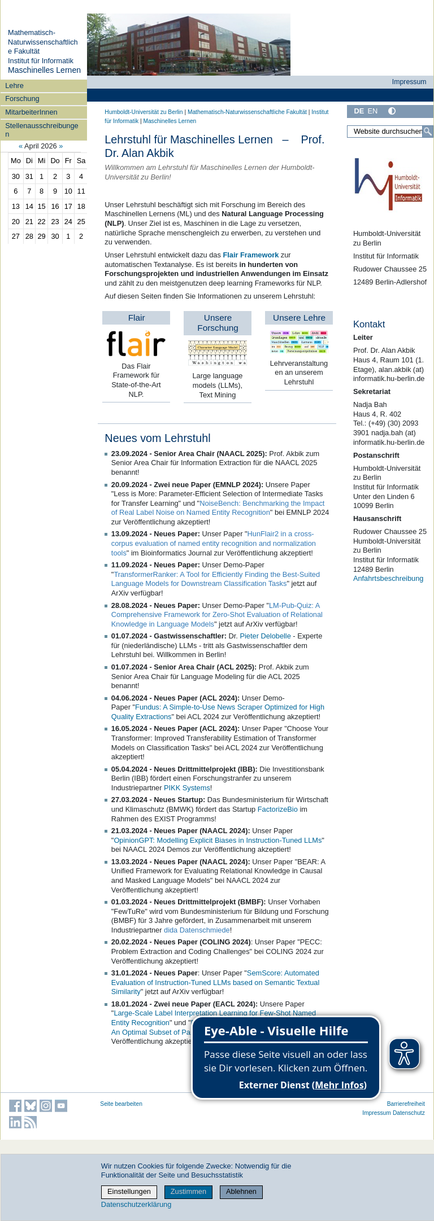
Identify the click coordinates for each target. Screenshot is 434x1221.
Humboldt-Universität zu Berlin (144, 112)
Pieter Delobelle (265, 636)
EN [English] (372, 111)
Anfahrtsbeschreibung (388, 578)
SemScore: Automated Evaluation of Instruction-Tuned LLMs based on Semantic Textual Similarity (215, 982)
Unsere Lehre (299, 317)
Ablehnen (241, 1191)
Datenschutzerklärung (136, 1204)
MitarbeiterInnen (31, 112)
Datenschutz (409, 1113)
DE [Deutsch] (359, 111)
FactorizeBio (278, 809)
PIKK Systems (187, 788)
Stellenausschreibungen (41, 129)
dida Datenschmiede (197, 930)
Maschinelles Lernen (44, 70)
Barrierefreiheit (406, 1104)
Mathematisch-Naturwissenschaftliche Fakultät (43, 41)
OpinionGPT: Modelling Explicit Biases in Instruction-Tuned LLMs (218, 840)
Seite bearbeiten (121, 1104)
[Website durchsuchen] (390, 131)
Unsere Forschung (217, 322)
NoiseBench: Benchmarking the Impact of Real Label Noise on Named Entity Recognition (218, 508)
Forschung (22, 98)
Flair (136, 317)
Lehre (14, 85)
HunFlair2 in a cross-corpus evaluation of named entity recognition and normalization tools (213, 543)
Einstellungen (129, 1191)
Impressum (409, 82)
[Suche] (427, 131)
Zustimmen (188, 1191)
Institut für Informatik (40, 60)
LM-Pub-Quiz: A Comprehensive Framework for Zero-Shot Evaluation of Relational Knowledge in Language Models (217, 614)
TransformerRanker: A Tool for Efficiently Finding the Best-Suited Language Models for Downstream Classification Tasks (215, 579)
